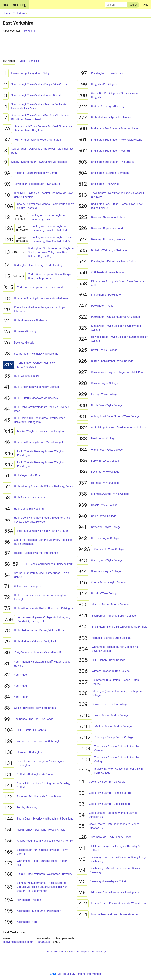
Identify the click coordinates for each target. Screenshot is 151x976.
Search (116, 4)
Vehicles (34, 60)
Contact (48, 952)
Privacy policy (83, 952)
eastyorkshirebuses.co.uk (18, 941)
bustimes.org (14, 4)
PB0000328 (43, 941)
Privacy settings (99, 952)
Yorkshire (29, 30)
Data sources (60, 952)
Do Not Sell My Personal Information (75, 973)
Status (72, 952)
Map (145, 4)
